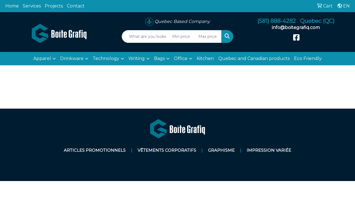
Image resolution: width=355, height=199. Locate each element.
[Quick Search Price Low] (182, 36)
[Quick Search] (146, 36)
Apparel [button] (42, 58)
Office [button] (180, 58)
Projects (54, 6)
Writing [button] (136, 58)
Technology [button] (106, 58)
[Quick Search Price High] (208, 36)
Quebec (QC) (317, 21)
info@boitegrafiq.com (296, 27)
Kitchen (205, 58)
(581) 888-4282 (276, 21)
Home (12, 6)
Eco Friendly (308, 58)
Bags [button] (159, 58)
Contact (76, 6)
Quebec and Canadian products (254, 58)
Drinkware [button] (71, 58)
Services (32, 6)
